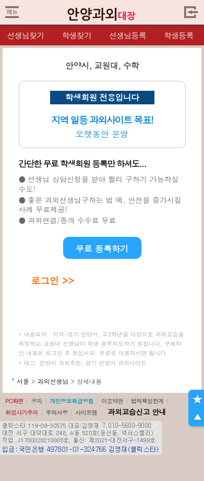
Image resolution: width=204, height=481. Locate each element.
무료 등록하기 (102, 249)
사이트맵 (86, 412)
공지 (36, 401)
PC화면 (14, 401)
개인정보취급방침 (71, 401)
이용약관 (112, 401)
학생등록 (179, 35)
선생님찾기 (25, 35)
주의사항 (57, 412)
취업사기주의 (21, 412)
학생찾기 (76, 35)
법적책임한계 (147, 401)
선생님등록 (127, 35)
